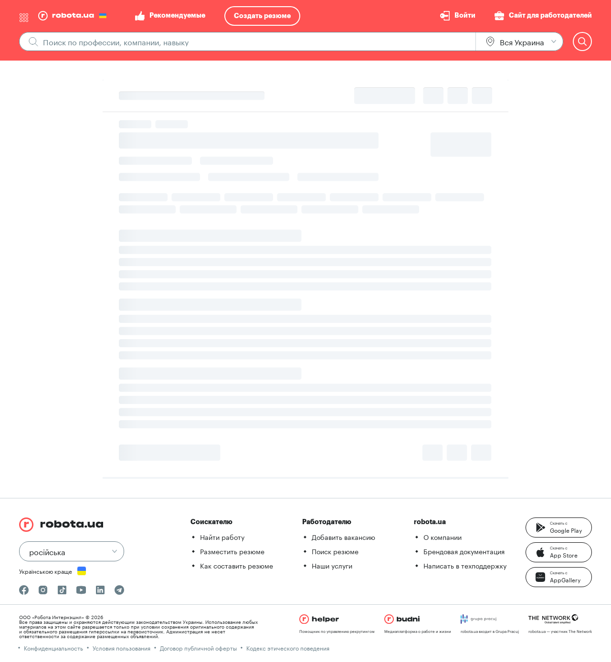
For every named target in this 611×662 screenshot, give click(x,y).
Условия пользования (121, 647)
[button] (559, 527)
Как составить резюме (236, 565)
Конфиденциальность (53, 647)
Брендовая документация (464, 551)
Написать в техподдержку (464, 565)
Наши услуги (332, 565)
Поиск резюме (335, 551)
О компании (442, 536)
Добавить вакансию (343, 536)
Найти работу (222, 536)
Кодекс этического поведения (287, 647)
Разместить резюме (232, 551)
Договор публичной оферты (198, 647)
